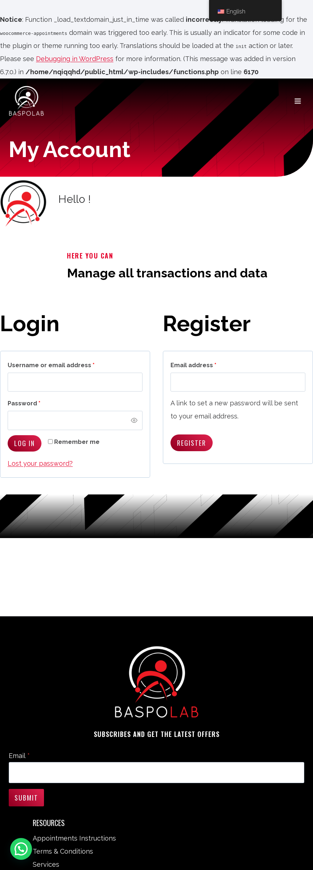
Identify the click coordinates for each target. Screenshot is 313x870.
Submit (26, 797)
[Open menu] (297, 101)
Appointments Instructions (74, 838)
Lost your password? (40, 463)
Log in (24, 443)
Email (19, 755)
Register (191, 443)
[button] (22, 848)
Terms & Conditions (63, 851)
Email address (195, 365)
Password (26, 404)
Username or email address (53, 365)
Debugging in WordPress (74, 59)
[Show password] (134, 421)
